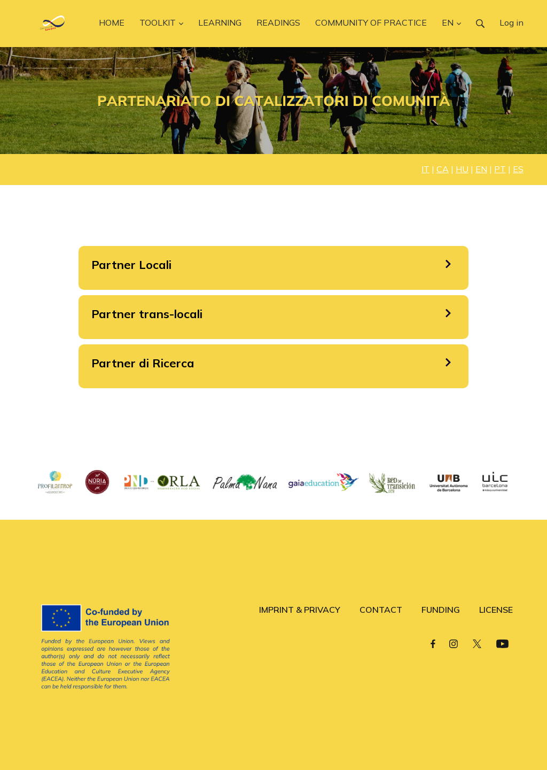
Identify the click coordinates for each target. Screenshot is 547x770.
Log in (511, 22)
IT (425, 169)
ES (518, 169)
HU (462, 169)
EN (481, 169)
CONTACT (381, 609)
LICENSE (496, 609)
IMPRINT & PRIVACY (299, 609)
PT (500, 169)
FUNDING (440, 609)
